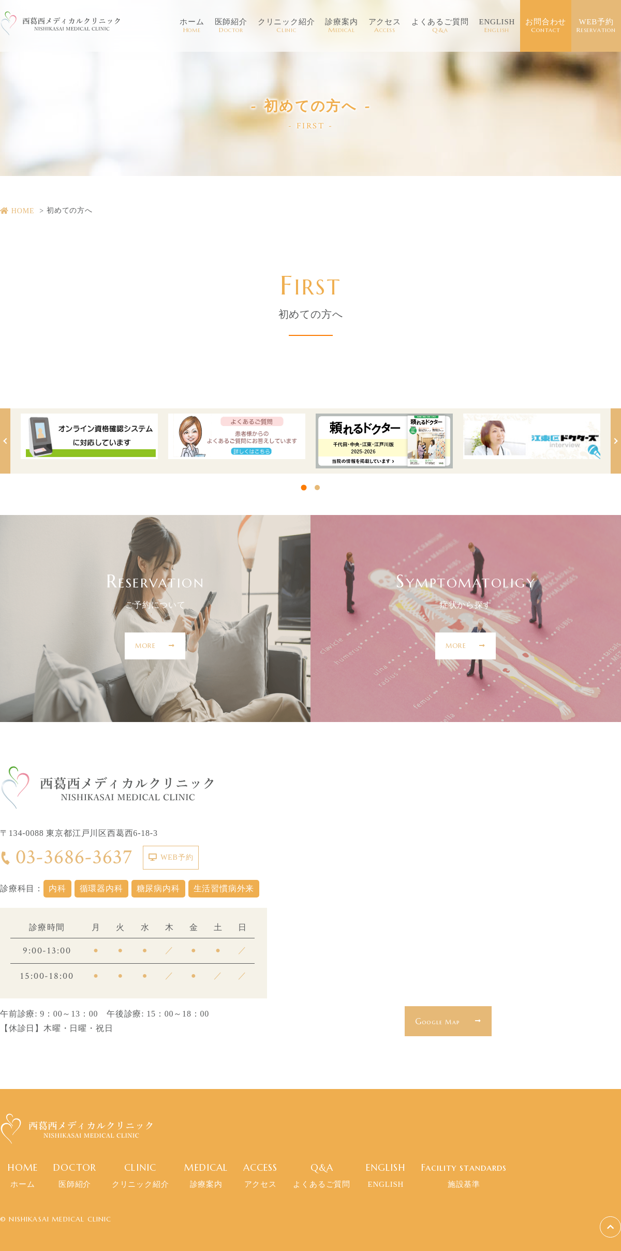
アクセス (384, 26)
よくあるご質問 (440, 26)
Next (616, 441)
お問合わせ (545, 26)
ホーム (192, 26)
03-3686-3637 (66, 857)
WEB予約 (596, 26)
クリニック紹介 (286, 26)
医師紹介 (231, 26)
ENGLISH (497, 26)
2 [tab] (317, 487)
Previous (5, 441)
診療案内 (341, 26)
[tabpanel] (89, 436)
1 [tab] (304, 488)
